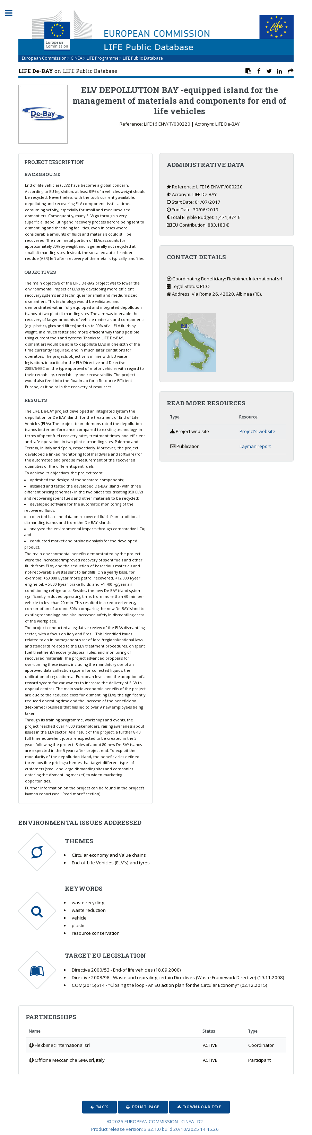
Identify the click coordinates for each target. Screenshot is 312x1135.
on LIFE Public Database (67, 70)
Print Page (146, 1106)
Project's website (257, 431)
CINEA (77, 58)
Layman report (255, 446)
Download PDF (202, 1106)
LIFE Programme (103, 58)
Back (102, 1106)
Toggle (12, 13)
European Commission (44, 58)
